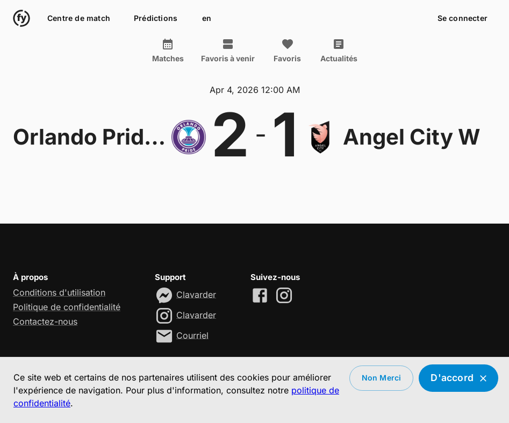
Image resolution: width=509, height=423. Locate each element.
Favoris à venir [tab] (227, 50)
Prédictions (155, 18)
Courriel (192, 334)
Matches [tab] (168, 50)
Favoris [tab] (287, 50)
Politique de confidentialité (66, 307)
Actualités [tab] (339, 50)
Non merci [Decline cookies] (381, 378)
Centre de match (78, 18)
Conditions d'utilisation (59, 292)
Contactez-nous (45, 321)
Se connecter (462, 18)
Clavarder (196, 294)
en (206, 18)
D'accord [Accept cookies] (458, 378)
